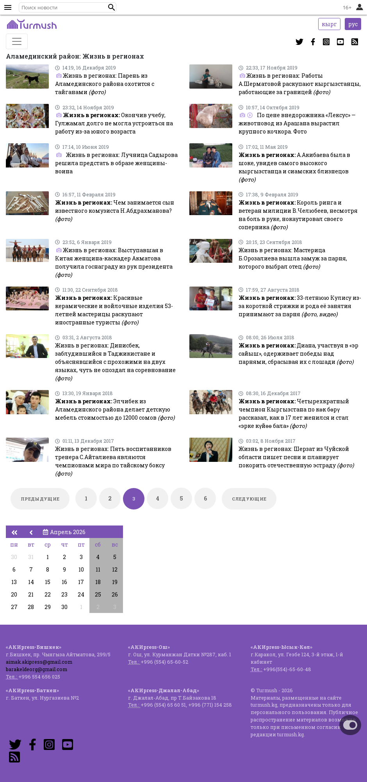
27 (14, 607)
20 (14, 594)
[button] (111, 7)
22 (48, 594)
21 (31, 594)
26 (115, 594)
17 (81, 582)
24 (81, 594)
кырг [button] (329, 24)
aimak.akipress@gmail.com (39, 662)
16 (64, 582)
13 (14, 582)
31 (31, 557)
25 (98, 594)
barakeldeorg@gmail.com (36, 669)
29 (48, 607)
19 (115, 582)
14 (31, 582)
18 (98, 582)
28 (31, 607)
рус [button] (353, 24)
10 (81, 569)
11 (98, 569)
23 (64, 594)
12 (115, 569)
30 (14, 557)
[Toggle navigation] (17, 41)
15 (47, 582)
